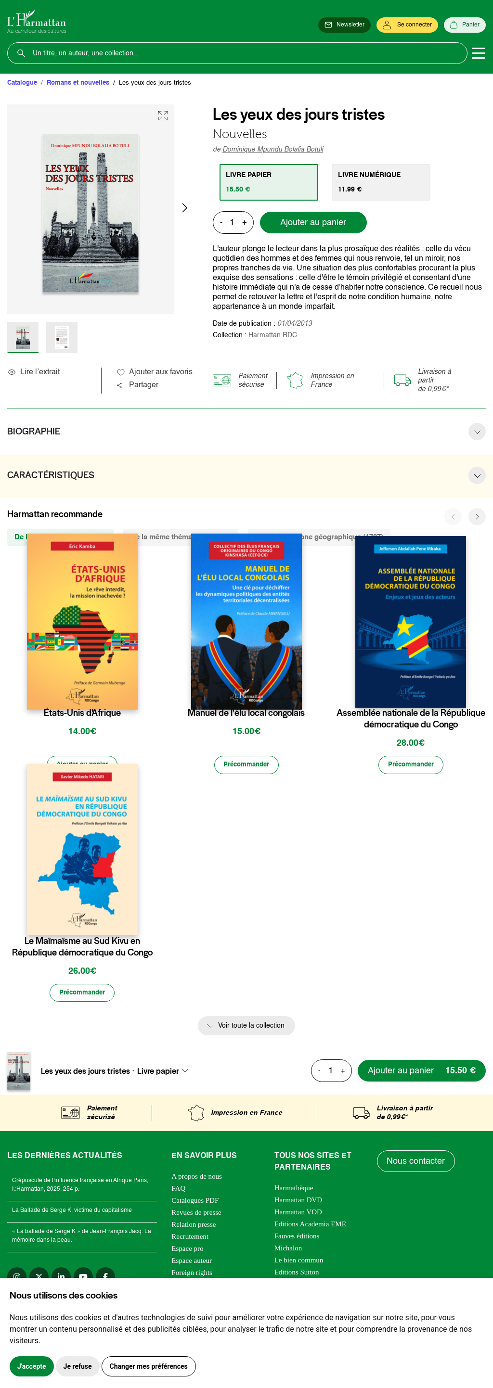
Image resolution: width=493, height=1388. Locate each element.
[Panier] (465, 25)
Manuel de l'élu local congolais (246, 713)
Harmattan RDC (272, 335)
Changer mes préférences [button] (149, 1366)
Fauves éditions (297, 1237)
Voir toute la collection (251, 1027)
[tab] (269, 182)
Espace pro (187, 1250)
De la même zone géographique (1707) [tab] (319, 537)
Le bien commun (299, 1261)
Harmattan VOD (298, 1213)
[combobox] (165, 1072)
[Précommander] (246, 765)
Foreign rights (191, 1274)
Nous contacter (416, 1163)
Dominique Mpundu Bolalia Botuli (272, 149)
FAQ (178, 1190)
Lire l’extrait (33, 372)
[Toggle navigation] (478, 53)
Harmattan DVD (298, 1201)
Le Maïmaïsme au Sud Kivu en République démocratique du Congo (82, 947)
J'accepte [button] (31, 1366)
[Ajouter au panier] (82, 765)
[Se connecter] (407, 25)
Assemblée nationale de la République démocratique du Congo (411, 718)
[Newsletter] (344, 25)
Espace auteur (191, 1262)
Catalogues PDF (195, 1202)
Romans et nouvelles (78, 83)
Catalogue (22, 83)
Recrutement (189, 1238)
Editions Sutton (296, 1273)
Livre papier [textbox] (158, 1072)
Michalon (288, 1249)
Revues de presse (196, 1214)
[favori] (132, 694)
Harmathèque (293, 1189)
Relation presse (193, 1226)
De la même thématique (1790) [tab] (180, 537)
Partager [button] (137, 385)
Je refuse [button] (78, 1366)
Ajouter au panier (313, 222)
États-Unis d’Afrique (82, 713)
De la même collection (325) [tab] (60, 537)
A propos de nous (196, 1178)
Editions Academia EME (310, 1225)
